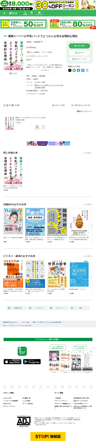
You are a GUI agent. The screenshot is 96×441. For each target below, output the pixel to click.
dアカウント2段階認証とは (62, 403)
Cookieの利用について (80, 403)
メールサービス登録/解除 (10, 401)
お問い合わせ (7, 403)
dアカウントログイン (9, 406)
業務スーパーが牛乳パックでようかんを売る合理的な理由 (30, 119)
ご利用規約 (58, 398)
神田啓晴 (37, 42)
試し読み (14, 73)
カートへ (81, 53)
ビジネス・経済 (39, 82)
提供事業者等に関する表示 (81, 398)
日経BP (35, 79)
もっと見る (87, 152)
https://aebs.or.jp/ (41, 424)
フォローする (42, 42)
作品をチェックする (81, 59)
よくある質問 (26, 401)
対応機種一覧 (26, 398)
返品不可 (29, 59)
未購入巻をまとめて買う (82, 105)
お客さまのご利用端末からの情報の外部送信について (83, 407)
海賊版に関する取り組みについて (64, 407)
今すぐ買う (81, 46)
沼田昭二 (29, 42)
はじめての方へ (7, 398)
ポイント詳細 (46, 52)
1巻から (79, 111)
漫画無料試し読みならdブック (10, 322)
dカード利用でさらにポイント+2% (36, 56)
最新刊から (88, 111)
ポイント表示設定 (27, 403)
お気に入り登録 (59, 105)
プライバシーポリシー (61, 401)
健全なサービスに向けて (81, 401)
